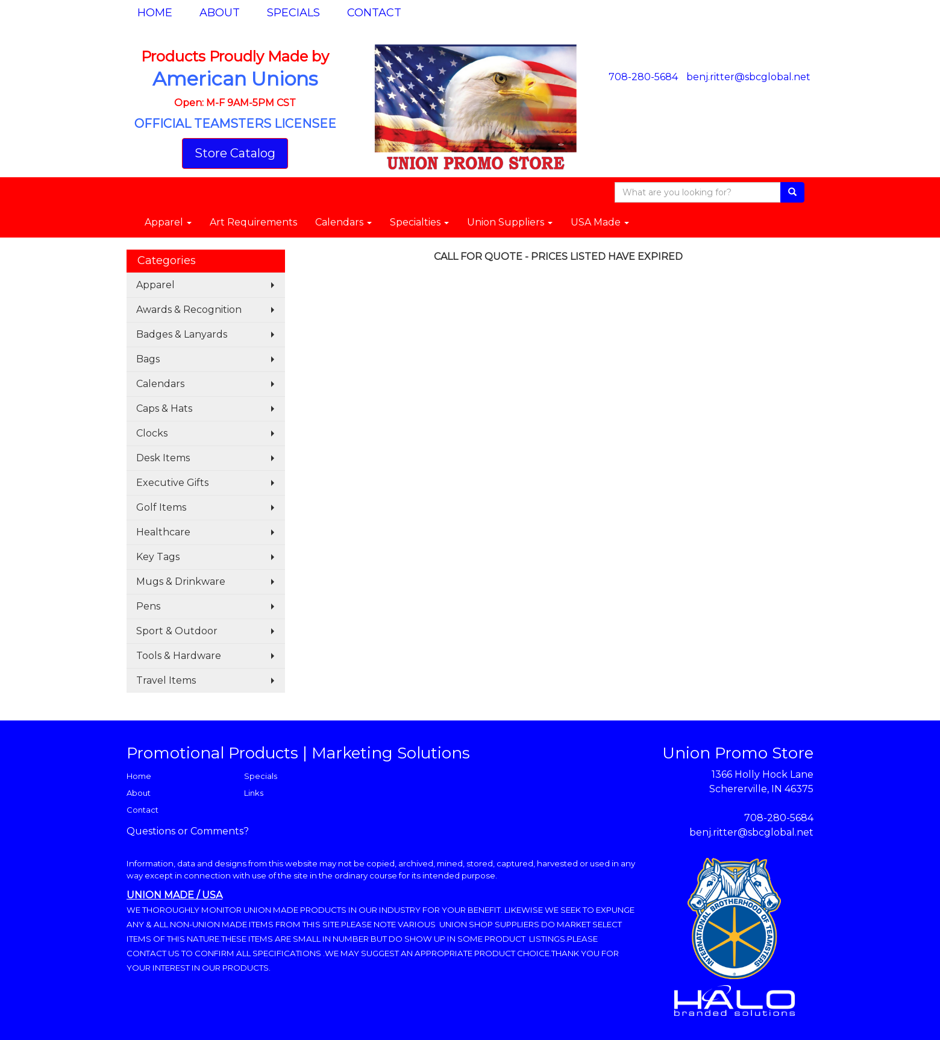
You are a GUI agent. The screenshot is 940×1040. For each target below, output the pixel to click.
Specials (293, 12)
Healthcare (163, 532)
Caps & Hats (164, 408)
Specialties (419, 222)
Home (154, 12)
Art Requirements (253, 222)
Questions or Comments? (188, 831)
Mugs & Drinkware (180, 581)
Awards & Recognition (189, 309)
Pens (148, 606)
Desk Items (163, 458)
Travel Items (166, 680)
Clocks (152, 433)
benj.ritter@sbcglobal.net (748, 77)
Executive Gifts (172, 482)
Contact (374, 12)
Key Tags (158, 557)
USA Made (600, 222)
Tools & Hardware (178, 655)
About (219, 12)
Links (253, 793)
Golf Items (161, 507)
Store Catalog (235, 153)
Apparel (168, 222)
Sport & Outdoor (177, 631)
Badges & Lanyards (181, 334)
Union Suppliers (510, 222)
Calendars (343, 222)
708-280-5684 (643, 77)
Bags (148, 359)
